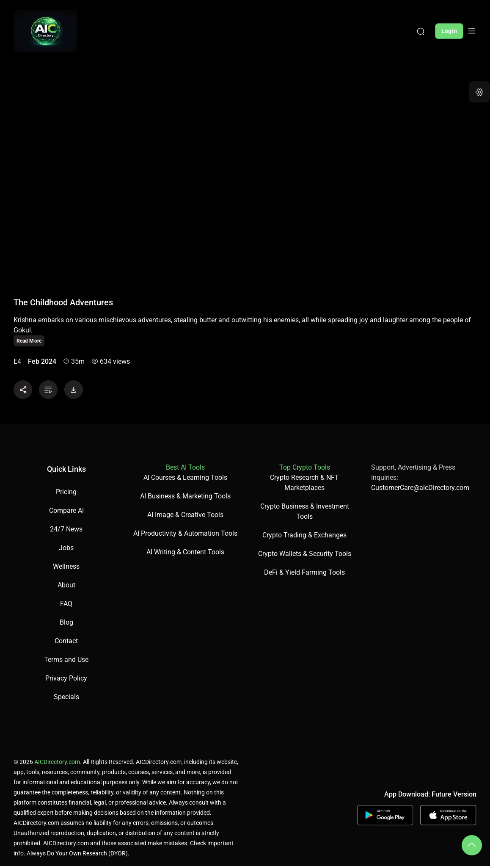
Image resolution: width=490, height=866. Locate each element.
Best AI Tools (185, 467)
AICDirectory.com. (58, 761)
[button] (479, 91)
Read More (29, 341)
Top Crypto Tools (304, 467)
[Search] (420, 31)
